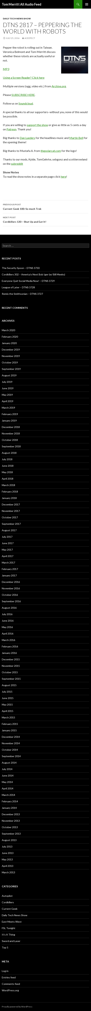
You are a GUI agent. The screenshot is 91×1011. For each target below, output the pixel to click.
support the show (37, 125)
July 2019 (7, 381)
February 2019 (10, 414)
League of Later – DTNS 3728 (18, 287)
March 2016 (8, 639)
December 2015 (11, 659)
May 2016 (7, 627)
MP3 (6, 69)
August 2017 (9, 530)
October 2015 (10, 672)
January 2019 (9, 420)
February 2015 (10, 723)
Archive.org (59, 86)
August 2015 (9, 685)
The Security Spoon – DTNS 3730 (21, 267)
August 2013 (9, 840)
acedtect (29, 38)
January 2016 (9, 652)
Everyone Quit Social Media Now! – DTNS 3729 (28, 280)
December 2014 (11, 736)
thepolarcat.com (51, 150)
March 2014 (8, 794)
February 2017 (10, 568)
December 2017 (11, 504)
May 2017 (7, 549)
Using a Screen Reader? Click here (23, 77)
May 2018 (7, 472)
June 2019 (7, 388)
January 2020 (9, 343)
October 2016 (10, 594)
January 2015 (9, 730)
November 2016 (11, 588)
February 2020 (10, 336)
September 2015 (11, 678)
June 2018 (7, 465)
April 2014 (7, 788)
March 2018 (8, 485)
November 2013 (11, 820)
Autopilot (7, 895)
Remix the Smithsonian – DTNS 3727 (22, 293)
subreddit (17, 163)
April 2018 (7, 478)
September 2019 (11, 368)
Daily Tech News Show (17, 18)
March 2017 (8, 562)
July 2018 (7, 459)
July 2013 (7, 846)
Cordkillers (8, 902)
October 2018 (10, 439)
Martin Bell (76, 137)
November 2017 (11, 510)
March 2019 (8, 407)
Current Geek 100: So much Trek (45, 206)
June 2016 (7, 620)
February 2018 (10, 491)
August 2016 (9, 607)
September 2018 (11, 446)
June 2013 (7, 852)
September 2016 (11, 601)
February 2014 (10, 801)
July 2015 (7, 691)
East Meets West (12, 921)
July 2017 (7, 536)
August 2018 (9, 452)
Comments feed (11, 983)
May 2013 (7, 859)
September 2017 (11, 523)
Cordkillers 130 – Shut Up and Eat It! (45, 219)
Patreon (11, 129)
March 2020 (8, 330)
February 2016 (10, 646)
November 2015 (11, 665)
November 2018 (11, 433)
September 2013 (11, 833)
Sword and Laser (11, 941)
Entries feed (9, 977)
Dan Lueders (27, 137)
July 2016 (7, 614)
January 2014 (9, 807)
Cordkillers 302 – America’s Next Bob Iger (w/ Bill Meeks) (33, 274)
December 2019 (11, 349)
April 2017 (7, 556)
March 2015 (8, 717)
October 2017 (10, 517)
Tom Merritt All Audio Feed (21, 4)
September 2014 (11, 756)
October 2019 (10, 362)
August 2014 (9, 762)
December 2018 (11, 426)
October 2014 (10, 749)
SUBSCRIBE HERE (23, 94)
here (63, 176)
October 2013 (10, 827)
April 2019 (7, 401)
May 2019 (7, 394)
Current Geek (9, 908)
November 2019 (11, 355)
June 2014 (7, 775)
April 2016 (7, 633)
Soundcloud (26, 103)
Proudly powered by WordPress (17, 1006)
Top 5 (5, 947)
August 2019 (9, 375)
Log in (5, 970)
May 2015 (7, 704)
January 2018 (9, 497)
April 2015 (7, 710)
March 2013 (8, 872)
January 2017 (9, 575)
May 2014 (7, 781)
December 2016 (11, 581)
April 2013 (7, 865)
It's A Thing (8, 934)
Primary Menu (86, 4)
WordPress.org (10, 990)
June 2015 (7, 698)
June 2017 (7, 543)
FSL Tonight (8, 928)
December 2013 (11, 814)
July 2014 (7, 769)
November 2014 (11, 743)
